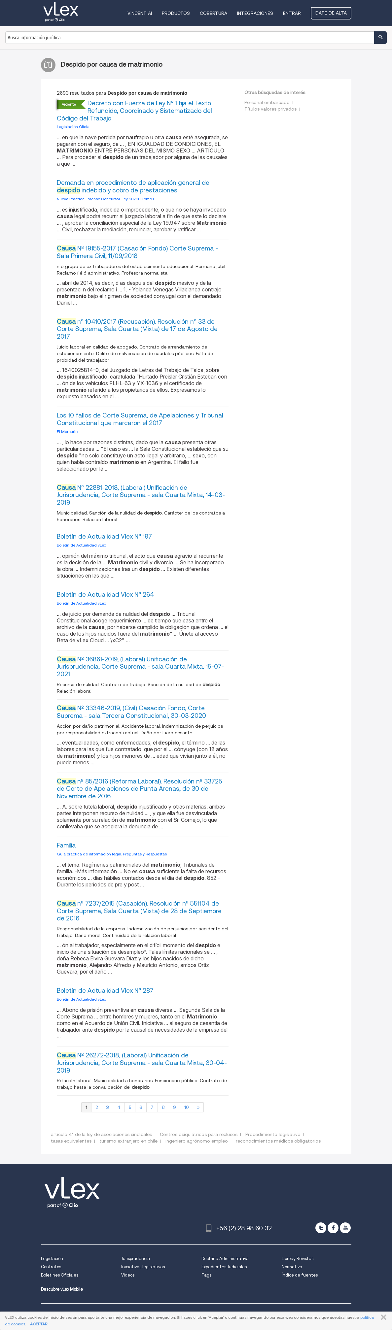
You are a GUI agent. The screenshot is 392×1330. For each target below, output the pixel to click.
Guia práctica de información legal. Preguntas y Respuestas (112, 854)
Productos (176, 13)
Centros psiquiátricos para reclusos (198, 1134)
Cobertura (213, 13)
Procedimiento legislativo (273, 1134)
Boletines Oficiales (59, 1275)
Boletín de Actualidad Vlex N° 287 (105, 990)
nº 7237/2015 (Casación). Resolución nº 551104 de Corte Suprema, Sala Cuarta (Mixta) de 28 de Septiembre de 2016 (139, 911)
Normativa (292, 1266)
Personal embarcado (267, 102)
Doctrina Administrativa (225, 1258)
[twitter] (320, 1227)
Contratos (51, 1266)
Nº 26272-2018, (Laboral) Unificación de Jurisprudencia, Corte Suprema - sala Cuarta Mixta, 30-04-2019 (142, 1063)
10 (186, 1107)
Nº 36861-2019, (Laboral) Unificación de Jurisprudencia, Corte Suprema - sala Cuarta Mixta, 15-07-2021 (140, 667)
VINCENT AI (139, 13)
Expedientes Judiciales (224, 1266)
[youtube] (345, 1227)
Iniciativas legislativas (143, 1266)
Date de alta (331, 13)
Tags (206, 1275)
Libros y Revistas (297, 1258)
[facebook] (333, 1227)
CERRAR (382, 1317)
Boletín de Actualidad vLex (81, 545)
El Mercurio (67, 431)
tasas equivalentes (71, 1141)
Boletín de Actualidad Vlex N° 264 (105, 594)
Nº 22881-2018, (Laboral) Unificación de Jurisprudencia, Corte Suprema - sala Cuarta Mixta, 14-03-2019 (141, 495)
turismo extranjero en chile (128, 1141)
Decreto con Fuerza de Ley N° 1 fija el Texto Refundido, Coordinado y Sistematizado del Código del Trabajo (134, 111)
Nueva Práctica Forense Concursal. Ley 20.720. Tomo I (105, 199)
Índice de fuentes (300, 1275)
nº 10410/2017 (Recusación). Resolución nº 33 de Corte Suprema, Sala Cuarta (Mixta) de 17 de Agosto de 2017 (137, 329)
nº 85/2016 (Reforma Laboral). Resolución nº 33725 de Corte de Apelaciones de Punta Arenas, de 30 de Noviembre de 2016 (139, 789)
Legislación (52, 1258)
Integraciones (255, 13)
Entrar (292, 13)
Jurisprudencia (135, 1258)
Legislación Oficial (73, 126)
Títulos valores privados (270, 109)
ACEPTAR (38, 1324)
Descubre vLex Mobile (62, 1289)
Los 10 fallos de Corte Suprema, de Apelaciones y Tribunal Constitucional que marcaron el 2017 (140, 419)
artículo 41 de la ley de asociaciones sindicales (101, 1134)
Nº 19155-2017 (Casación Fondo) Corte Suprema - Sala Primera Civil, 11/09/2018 (137, 252)
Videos (127, 1275)
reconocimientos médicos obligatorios (278, 1141)
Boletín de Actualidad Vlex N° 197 (104, 536)
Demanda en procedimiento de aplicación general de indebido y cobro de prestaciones (133, 186)
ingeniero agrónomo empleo (196, 1141)
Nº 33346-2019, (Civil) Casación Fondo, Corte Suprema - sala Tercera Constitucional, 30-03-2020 (131, 712)
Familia (66, 845)
